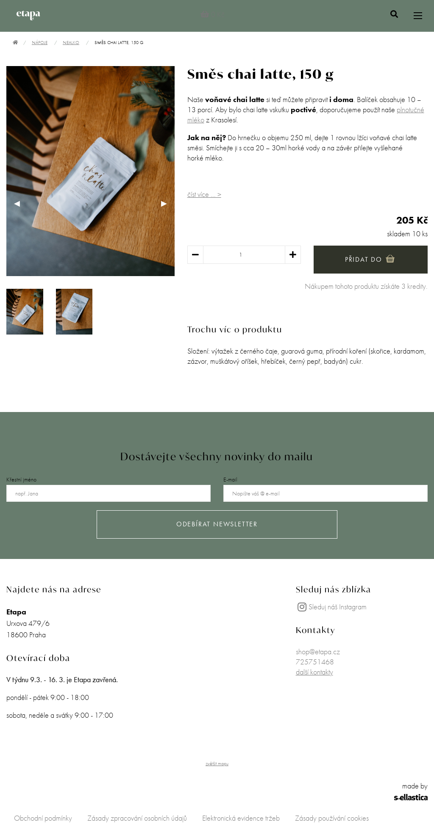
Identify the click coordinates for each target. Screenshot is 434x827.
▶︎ (168, 203)
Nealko (71, 42)
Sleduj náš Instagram (331, 606)
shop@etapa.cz (318, 651)
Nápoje (39, 42)
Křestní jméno (21, 479)
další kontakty (314, 672)
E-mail (230, 479)
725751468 (315, 662)
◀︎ (21, 203)
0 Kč (212, 14)
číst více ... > (204, 194)
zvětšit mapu (217, 763)
